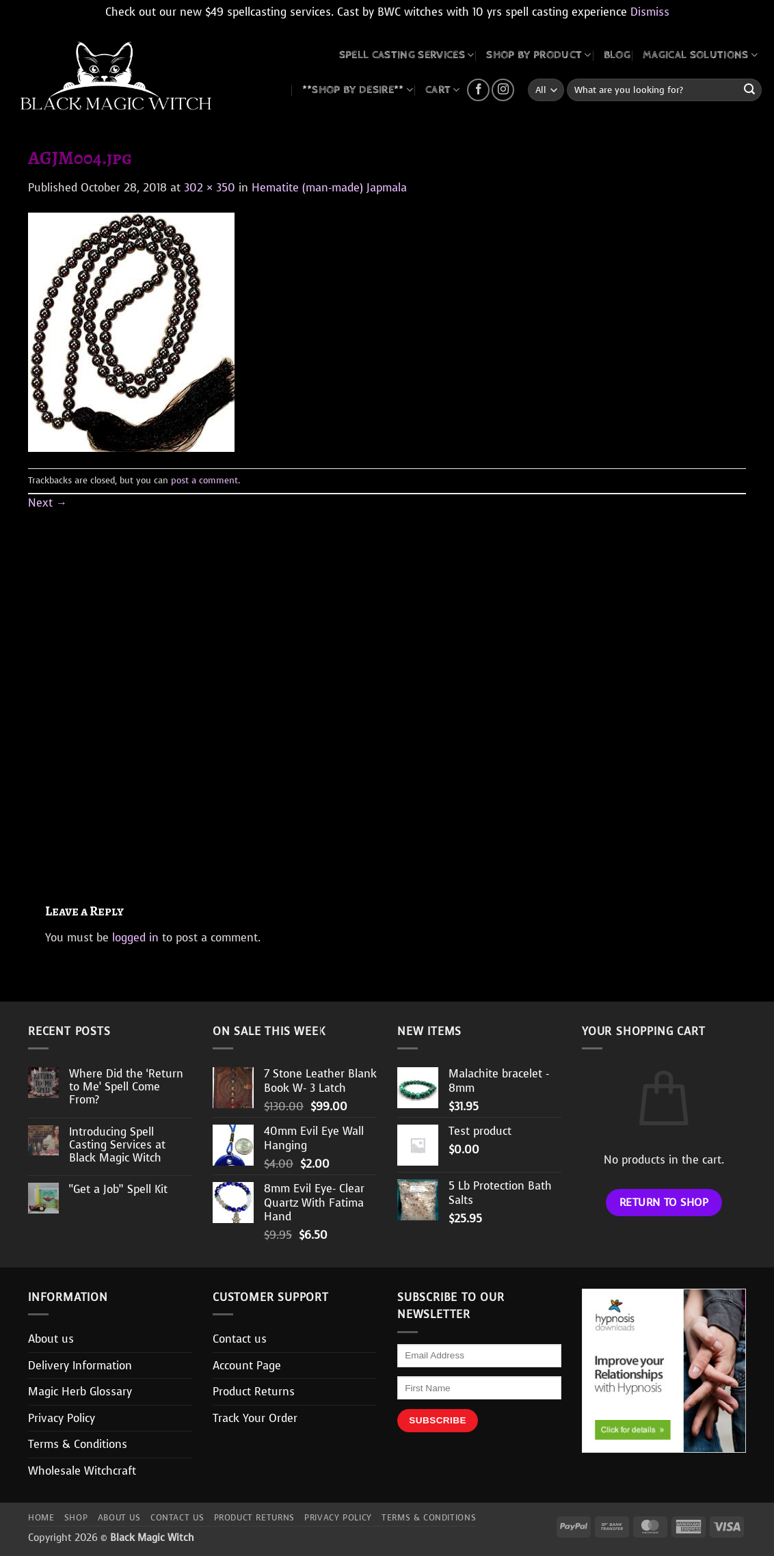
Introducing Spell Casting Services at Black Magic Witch (117, 1145)
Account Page (247, 1365)
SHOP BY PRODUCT (538, 55)
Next (47, 503)
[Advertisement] (387, 690)
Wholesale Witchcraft (82, 1471)
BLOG (617, 55)
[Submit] (749, 90)
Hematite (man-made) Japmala (329, 187)
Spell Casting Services (407, 55)
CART (442, 89)
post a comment (204, 480)
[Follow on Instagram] (503, 90)
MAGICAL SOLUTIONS (700, 55)
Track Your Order (255, 1418)
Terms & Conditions (77, 1444)
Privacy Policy (61, 1418)
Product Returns (254, 1391)
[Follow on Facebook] (478, 90)
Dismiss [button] (649, 12)
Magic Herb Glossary (80, 1391)
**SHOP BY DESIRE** (357, 89)
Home (41, 1517)
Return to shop (664, 1202)
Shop (76, 1517)
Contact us (240, 1339)
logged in (135, 937)
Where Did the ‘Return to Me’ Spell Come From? (126, 1087)
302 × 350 (209, 187)
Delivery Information (80, 1365)
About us (51, 1339)
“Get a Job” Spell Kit (118, 1189)
